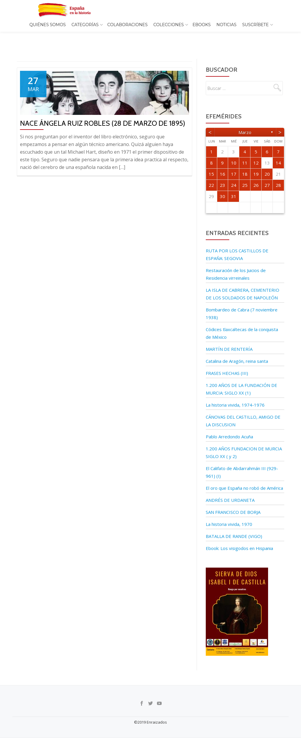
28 (278, 173)
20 (267, 162)
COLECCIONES (168, 24)
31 (233, 184)
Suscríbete (255, 24)
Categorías (84, 24)
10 (233, 150)
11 (245, 150)
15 (211, 162)
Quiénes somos (47, 24)
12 (256, 150)
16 (222, 162)
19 (256, 162)
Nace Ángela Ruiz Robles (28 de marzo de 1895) (102, 111)
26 (256, 173)
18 (245, 162)
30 (222, 184)
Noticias (226, 24)
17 (233, 162)
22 (211, 173)
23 (222, 173)
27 (267, 173)
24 (233, 173)
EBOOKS (202, 24)
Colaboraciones (127, 24)
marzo (244, 120)
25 (245, 173)
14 (278, 150)
